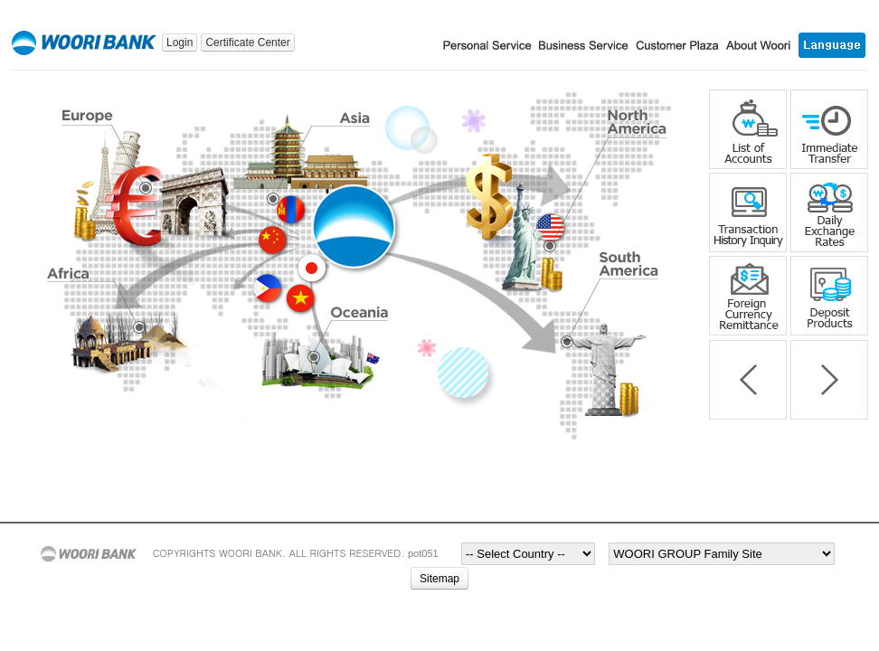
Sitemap (439, 578)
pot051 (423, 553)
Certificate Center (247, 42)
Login (179, 42)
